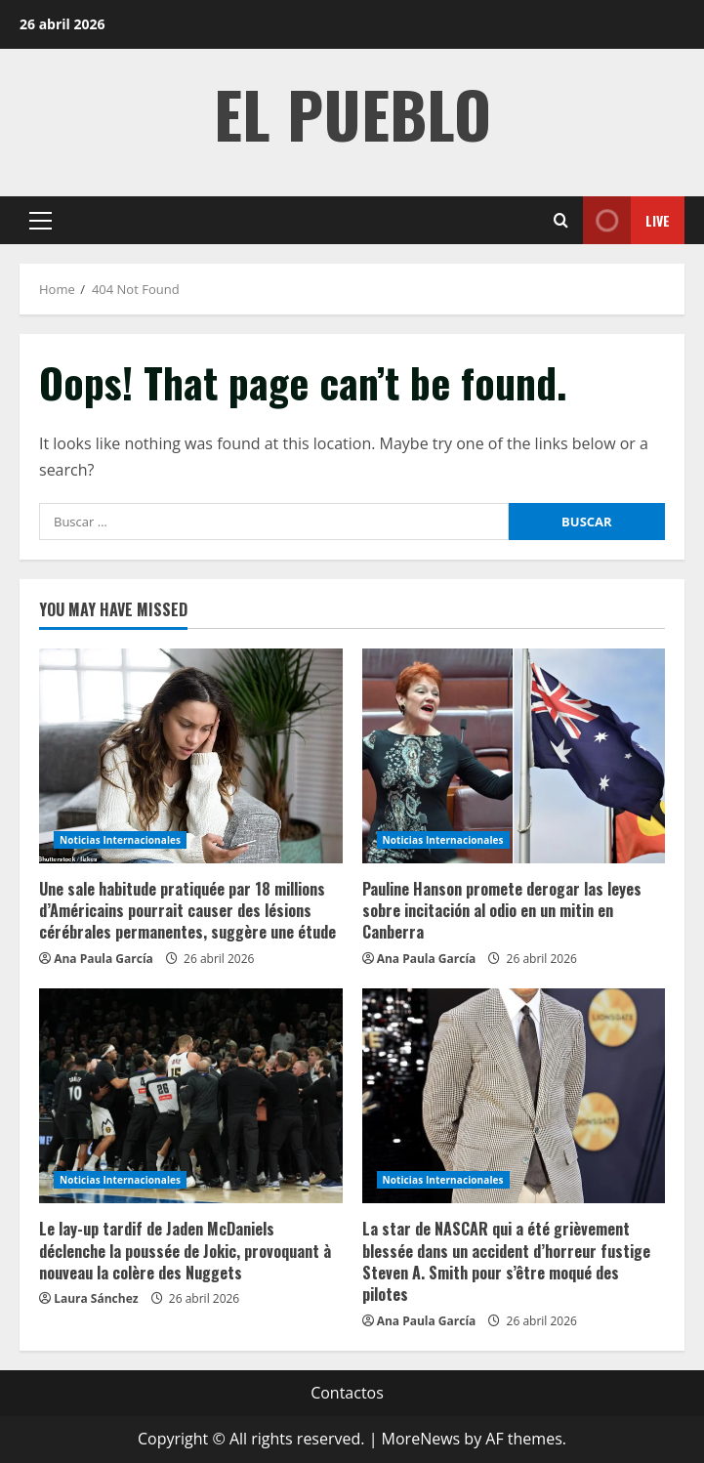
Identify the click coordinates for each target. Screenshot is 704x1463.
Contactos (347, 1392)
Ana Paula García (103, 958)
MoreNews (421, 1438)
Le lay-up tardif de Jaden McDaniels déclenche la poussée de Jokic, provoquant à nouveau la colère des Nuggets (185, 1250)
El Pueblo (352, 112)
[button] (41, 220)
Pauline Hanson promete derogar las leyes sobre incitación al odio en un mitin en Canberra (502, 910)
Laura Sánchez (96, 1298)
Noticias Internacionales (120, 840)
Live (626, 220)
